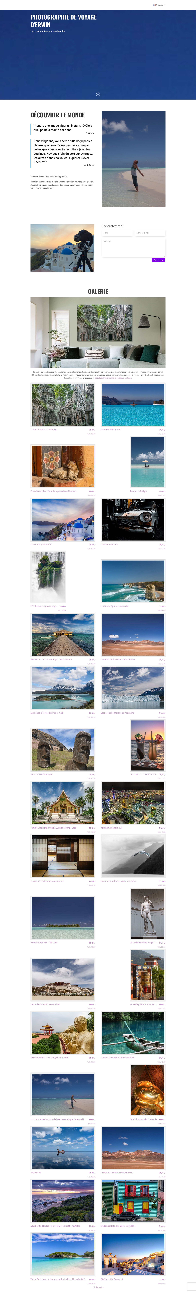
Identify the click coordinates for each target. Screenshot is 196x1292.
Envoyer (158, 260)
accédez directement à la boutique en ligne (113, 378)
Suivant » (99, 1287)
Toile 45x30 (91, 431)
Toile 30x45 (162, 493)
